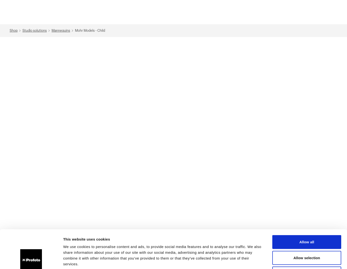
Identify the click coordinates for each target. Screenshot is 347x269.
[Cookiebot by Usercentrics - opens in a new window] (31, 259)
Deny (306, 237)
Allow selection (307, 222)
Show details (253, 259)
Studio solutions (36, 31)
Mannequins (63, 31)
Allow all (306, 206)
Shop (16, 31)
